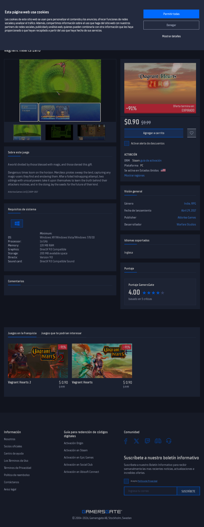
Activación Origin (73, 443)
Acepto (144, 481)
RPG (193, 204)
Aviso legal (10, 489)
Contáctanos (11, 482)
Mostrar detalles (171, 36)
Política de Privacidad (147, 481)
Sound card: (15, 261)
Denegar (171, 25)
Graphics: (13, 249)
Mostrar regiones (134, 175)
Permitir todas (171, 14)
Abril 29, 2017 (188, 211)
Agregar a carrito (154, 133)
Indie (187, 204)
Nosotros (9, 439)
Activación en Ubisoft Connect (81, 472)
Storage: (13, 253)
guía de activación (151, 161)
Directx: (13, 257)
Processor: (14, 241)
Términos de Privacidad (17, 468)
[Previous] (9, 132)
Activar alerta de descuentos (148, 143)
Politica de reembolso (17, 475)
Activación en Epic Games (79, 457)
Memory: (13, 245)
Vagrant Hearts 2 (19, 382)
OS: (10, 237)
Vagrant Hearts (82, 382)
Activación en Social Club (78, 465)
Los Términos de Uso (16, 461)
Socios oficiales (13, 446)
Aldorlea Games (187, 217)
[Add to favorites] (191, 133)
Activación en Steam (76, 450)
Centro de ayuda (14, 453)
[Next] (111, 132)
